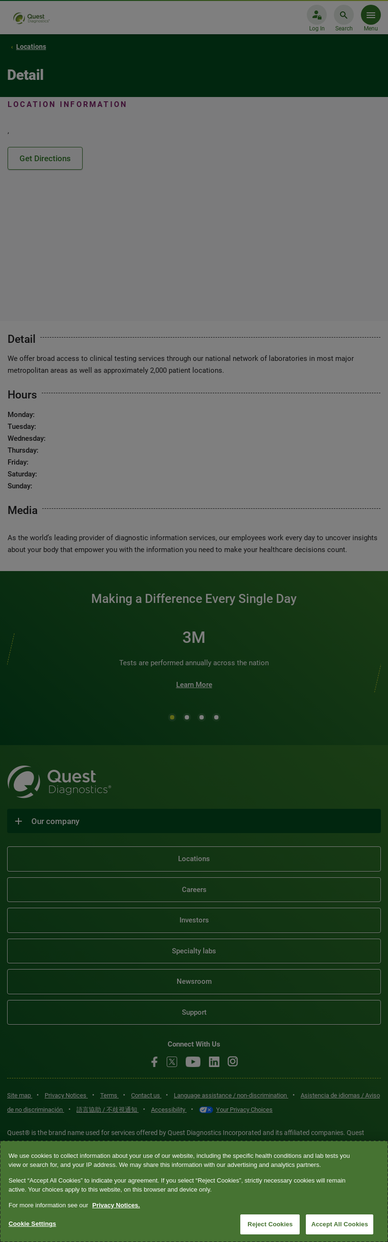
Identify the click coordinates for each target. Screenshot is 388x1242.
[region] (194, 1191)
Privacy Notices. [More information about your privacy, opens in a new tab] (116, 1205)
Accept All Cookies (339, 1224)
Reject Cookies (270, 1224)
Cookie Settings (32, 1223)
